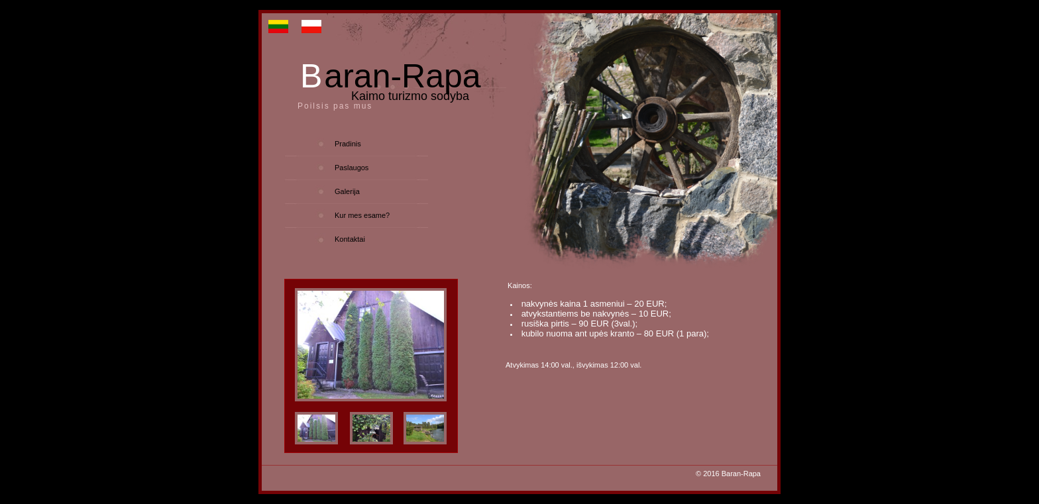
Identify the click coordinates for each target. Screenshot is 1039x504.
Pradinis (348, 144)
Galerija (347, 191)
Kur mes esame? (362, 215)
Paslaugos (351, 168)
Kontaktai (350, 239)
